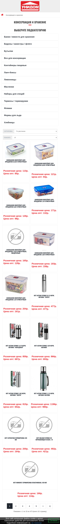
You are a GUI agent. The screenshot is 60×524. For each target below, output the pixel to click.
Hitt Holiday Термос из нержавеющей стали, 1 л (44, 439)
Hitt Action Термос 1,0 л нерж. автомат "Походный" (16, 346)
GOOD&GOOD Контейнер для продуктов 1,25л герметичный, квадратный (16, 251)
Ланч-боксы (10, 72)
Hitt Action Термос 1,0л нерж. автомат (44, 346)
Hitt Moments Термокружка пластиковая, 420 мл (30, 482)
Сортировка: (8, 131)
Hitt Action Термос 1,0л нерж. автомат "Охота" (16, 394)
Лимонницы (10, 79)
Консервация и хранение (14, 15)
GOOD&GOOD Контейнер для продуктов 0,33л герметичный (16, 161)
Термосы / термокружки (16, 101)
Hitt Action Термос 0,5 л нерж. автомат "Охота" (44, 296)
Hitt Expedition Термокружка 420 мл (16, 439)
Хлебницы (9, 122)
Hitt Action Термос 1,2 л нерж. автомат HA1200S (44, 394)
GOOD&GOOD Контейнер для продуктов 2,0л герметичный (44, 254)
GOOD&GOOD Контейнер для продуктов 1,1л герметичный (44, 200)
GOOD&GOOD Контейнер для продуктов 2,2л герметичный (16, 299)
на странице (36, 523)
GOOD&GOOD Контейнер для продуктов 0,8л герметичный (16, 206)
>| (49, 506)
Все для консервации (15, 58)
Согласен (54, 521)
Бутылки (8, 51)
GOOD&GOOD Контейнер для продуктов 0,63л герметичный (44, 164)
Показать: (7, 137)
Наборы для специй (14, 94)
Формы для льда (12, 115)
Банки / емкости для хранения (19, 37)
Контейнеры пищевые (15, 65)
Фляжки (8, 108)
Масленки (9, 87)
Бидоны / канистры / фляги (18, 44)
